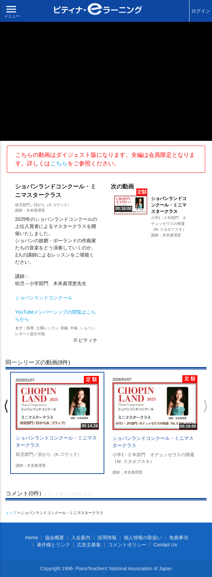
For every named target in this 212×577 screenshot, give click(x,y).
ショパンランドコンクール (43, 297)
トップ (11, 513)
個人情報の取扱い (143, 537)
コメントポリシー (127, 544)
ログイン (200, 11)
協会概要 (54, 537)
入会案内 (80, 537)
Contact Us (165, 544)
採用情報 (107, 537)
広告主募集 (89, 544)
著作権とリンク (53, 544)
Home (31, 537)
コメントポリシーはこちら (67, 494)
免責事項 (178, 537)
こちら (58, 163)
